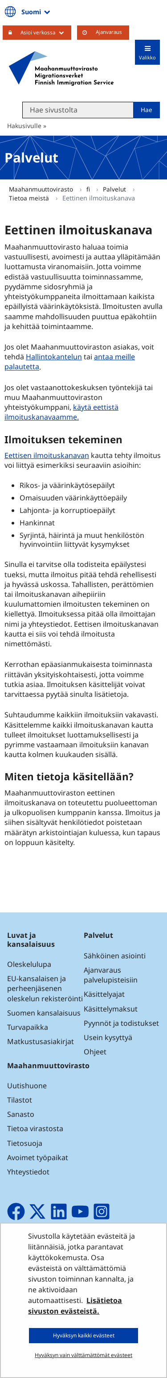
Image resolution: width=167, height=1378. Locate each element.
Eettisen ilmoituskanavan (47, 455)
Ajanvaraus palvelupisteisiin (111, 975)
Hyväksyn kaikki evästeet (83, 1335)
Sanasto (20, 1114)
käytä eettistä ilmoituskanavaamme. (61, 412)
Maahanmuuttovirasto (42, 189)
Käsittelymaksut (111, 1009)
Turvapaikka (27, 1027)
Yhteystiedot (28, 1172)
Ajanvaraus (109, 32)
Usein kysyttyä (109, 1037)
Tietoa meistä (30, 198)
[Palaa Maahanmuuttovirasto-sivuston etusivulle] (61, 68)
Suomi (36, 11)
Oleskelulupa (29, 964)
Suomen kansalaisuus (44, 1013)
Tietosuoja (24, 1143)
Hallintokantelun (54, 357)
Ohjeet (95, 1052)
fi (89, 189)
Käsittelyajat (104, 994)
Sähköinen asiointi (115, 956)
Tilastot (19, 1100)
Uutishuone (27, 1086)
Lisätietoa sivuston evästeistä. (75, 1305)
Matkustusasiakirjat (40, 1041)
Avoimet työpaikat (37, 1157)
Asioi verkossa (45, 32)
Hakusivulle (24, 125)
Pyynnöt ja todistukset (121, 1023)
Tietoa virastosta (35, 1128)
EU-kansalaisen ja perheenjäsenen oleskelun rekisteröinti (45, 988)
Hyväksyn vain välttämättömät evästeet (83, 1355)
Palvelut (115, 189)
